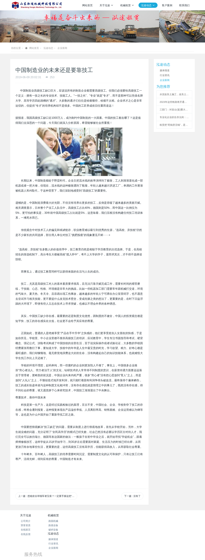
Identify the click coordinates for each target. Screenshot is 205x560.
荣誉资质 (25, 525)
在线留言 (25, 529)
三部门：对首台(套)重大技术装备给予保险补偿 (174, 109)
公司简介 (25, 521)
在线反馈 (25, 534)
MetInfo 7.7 (97, 552)
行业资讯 (165, 75)
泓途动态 (48, 48)
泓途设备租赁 (102, 548)
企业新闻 (62, 48)
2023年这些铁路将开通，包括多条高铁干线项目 (174, 102)
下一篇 (132, 496)
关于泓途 (25, 515)
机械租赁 (56, 515)
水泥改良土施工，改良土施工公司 (174, 94)
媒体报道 (165, 70)
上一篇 (47, 496)
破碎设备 (56, 529)
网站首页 (87, 5)
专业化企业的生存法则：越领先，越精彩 (174, 117)
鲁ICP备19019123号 (102, 543)
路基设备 (56, 525)
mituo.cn (123, 552)
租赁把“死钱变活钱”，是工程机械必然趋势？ (174, 124)
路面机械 (56, 521)
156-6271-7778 (125, 525)
